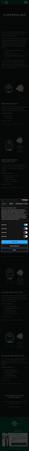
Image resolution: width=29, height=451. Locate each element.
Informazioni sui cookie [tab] (21, 203)
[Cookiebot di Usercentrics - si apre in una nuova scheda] (22, 200)
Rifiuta (14, 250)
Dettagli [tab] (11, 203)
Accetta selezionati (14, 246)
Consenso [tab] (4, 203)
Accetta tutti (14, 242)
